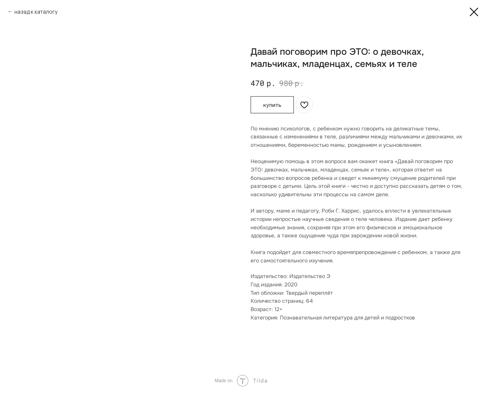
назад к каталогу (35, 11)
